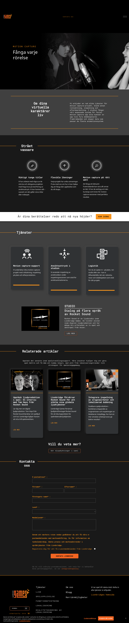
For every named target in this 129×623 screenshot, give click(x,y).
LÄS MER (16, 430)
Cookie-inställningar (90, 618)
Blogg (69, 593)
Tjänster (41, 588)
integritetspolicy (70, 569)
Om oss (69, 588)
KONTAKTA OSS (68, 16)
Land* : (35, 508)
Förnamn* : (37, 487)
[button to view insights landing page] (64, 451)
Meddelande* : (38, 518)
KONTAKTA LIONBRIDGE (64, 557)
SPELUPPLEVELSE (45, 597)
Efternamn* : (70, 487)
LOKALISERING (44, 606)
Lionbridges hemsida (102, 595)
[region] (64, 618)
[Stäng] (126, 618)
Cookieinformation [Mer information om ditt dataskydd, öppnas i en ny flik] (24, 621)
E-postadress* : (39, 478)
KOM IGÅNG (103, 216)
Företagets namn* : (41, 497)
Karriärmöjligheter (77, 598)
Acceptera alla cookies (106, 618)
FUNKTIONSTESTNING (47, 602)
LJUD (38, 593)
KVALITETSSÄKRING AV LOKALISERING (49, 612)
